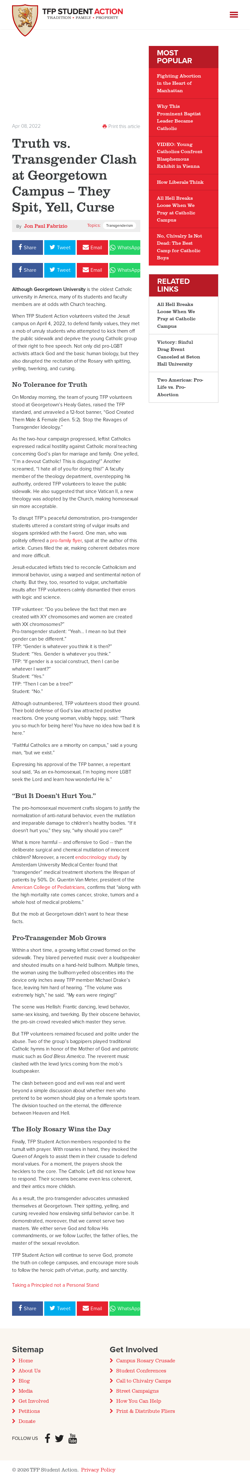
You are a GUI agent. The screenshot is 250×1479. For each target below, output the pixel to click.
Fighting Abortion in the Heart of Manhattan (179, 83)
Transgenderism (119, 225)
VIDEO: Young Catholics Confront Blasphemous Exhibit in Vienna (179, 155)
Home (26, 1360)
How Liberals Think (180, 182)
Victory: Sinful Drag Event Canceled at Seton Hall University (178, 353)
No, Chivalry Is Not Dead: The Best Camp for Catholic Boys (179, 246)
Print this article (121, 126)
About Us (30, 1370)
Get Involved (34, 1400)
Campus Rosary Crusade (145, 1360)
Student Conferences (141, 1370)
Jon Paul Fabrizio (45, 225)
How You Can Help (138, 1400)
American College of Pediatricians (48, 887)
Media (26, 1390)
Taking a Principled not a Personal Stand (55, 1285)
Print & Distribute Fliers (145, 1410)
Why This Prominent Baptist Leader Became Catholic (179, 117)
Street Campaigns (137, 1390)
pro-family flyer (66, 541)
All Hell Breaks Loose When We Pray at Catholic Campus (176, 209)
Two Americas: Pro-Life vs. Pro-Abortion (180, 387)
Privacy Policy (98, 1469)
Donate (27, 1421)
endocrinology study (97, 857)
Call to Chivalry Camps (143, 1380)
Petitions (29, 1410)
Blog (24, 1380)
